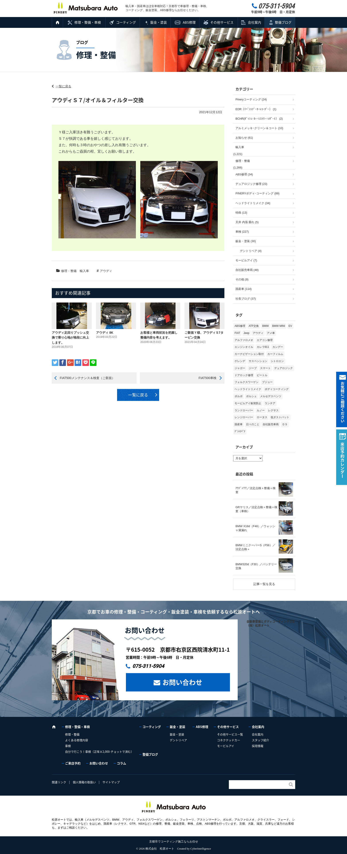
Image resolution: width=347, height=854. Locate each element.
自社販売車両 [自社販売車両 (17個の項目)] (271, 424)
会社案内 (254, 22)
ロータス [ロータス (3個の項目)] (262, 417)
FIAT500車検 (207, 378)
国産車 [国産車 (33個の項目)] (239, 424)
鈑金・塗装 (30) (245, 241)
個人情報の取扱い (84, 782)
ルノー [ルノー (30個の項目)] (261, 410)
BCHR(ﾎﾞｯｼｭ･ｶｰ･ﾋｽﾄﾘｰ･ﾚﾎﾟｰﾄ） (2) (259, 118)
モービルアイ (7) (246, 260)
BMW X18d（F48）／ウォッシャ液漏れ (255, 528)
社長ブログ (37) (245, 298)
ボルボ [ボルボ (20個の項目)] (239, 396)
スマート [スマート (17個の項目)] (265, 368)
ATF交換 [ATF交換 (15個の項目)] (254, 325)
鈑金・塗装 (158, 22)
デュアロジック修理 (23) (251, 184)
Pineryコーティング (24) (251, 99)
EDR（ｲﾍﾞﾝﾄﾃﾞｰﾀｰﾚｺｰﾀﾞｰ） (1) (255, 109)
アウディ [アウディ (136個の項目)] (258, 333)
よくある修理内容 (76, 740)
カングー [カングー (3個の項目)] (277, 346)
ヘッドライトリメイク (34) (252, 203)
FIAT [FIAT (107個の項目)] (237, 333)
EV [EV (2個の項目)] (290, 325)
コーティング (126, 22)
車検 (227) (242, 231)
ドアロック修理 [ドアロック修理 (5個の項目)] (244, 375)
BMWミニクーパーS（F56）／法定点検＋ (255, 547)
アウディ (106, 271)
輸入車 (84, 271)
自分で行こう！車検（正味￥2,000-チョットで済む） (99, 751)
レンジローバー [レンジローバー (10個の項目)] (244, 417)
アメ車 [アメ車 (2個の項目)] (271, 333)
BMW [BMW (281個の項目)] (265, 325)
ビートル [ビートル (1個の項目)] (262, 375)
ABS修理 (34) (244, 174)
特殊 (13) (241, 212)
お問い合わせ (182, 682)
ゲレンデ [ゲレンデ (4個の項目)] (240, 361)
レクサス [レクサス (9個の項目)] (273, 410)
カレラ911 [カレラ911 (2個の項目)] (263, 346)
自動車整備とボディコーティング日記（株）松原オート (271, 623)
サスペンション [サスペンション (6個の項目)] (258, 361)
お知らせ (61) (244, 137)
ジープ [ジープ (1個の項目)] (253, 368)
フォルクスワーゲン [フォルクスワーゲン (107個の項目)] (246, 382)
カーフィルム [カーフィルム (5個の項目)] (275, 354)
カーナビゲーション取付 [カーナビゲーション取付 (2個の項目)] (249, 354)
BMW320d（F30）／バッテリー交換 (256, 566)
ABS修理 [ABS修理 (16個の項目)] (240, 325)
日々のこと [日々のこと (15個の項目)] (252, 424)
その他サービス (221, 22)
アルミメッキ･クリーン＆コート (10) (259, 128)
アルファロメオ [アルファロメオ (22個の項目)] (244, 340)
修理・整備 (69, 271)
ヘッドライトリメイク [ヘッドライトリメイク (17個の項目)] (248, 389)
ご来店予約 (73, 763)
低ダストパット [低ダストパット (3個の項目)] (280, 417)
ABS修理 (189, 22)
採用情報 (257, 746)
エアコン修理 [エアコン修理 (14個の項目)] (265, 340)
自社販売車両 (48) (247, 270)
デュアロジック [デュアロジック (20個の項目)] (283, 368)
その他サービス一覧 (230, 734)
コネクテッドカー (228, 740)
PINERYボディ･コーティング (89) (257, 193)
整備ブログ (283, 22)
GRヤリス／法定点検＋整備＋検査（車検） (256, 509)
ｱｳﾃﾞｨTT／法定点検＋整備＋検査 (255, 490)
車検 (68, 746)
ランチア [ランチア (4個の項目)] (270, 403)
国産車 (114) (243, 289)
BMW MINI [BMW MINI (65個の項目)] (278, 325)
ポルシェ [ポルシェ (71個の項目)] (251, 396)
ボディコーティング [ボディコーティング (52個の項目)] (277, 389)
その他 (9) (242, 279)
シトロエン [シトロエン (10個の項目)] (277, 361)
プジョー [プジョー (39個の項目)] (267, 382)
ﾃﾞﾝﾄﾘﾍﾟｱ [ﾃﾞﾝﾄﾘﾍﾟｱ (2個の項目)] (240, 431)
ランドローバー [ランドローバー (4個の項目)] (244, 410)
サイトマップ (111, 782)
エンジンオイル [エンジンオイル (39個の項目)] (244, 346)
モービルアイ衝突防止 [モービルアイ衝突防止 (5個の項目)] (248, 403)
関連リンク (59, 782)
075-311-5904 (148, 666)
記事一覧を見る (264, 584)
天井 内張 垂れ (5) (247, 222)
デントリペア (178, 740)
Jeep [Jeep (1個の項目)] (246, 333)
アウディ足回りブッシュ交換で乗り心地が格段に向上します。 (70, 337)
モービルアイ (225, 746)
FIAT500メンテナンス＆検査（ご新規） (87, 378)
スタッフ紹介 (260, 740)
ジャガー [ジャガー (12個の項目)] (240, 368)
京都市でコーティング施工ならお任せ (173, 841)
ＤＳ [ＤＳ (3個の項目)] (284, 424)
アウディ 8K (104, 332)
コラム (121, 763)
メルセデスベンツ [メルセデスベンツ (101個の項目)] (270, 396)
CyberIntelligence (200, 848)
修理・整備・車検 (87, 22)
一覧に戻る (63, 86)
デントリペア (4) (251, 251)
